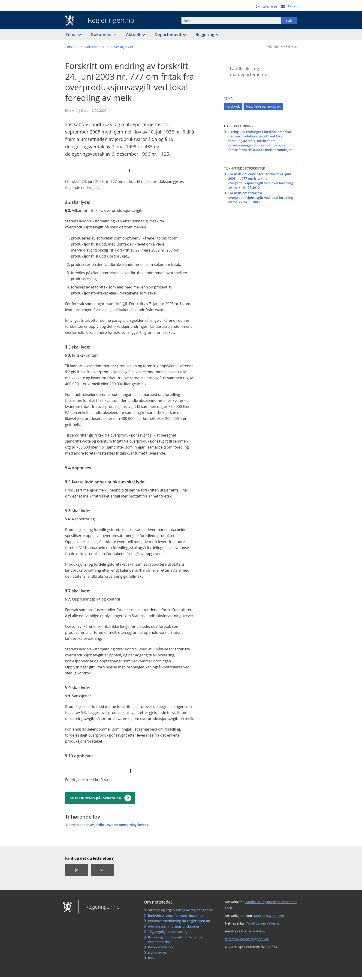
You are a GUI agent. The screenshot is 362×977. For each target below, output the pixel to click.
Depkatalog (256, 931)
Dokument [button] (102, 34)
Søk (288, 20)
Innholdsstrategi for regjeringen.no (175, 915)
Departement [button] (169, 34)
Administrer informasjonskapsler (173, 926)
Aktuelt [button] (134, 34)
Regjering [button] (205, 34)
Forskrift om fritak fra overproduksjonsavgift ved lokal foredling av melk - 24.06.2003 (260, 197)
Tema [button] (72, 34)
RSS (151, 958)
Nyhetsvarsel (158, 952)
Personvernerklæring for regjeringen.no (179, 921)
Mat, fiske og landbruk (263, 106)
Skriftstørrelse (266, 6)
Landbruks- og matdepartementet (249, 71)
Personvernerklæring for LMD (247, 939)
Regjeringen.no (107, 20)
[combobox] (231, 20)
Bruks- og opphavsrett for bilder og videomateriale (175, 939)
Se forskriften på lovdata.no (95, 798)
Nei (102, 869)
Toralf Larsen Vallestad (263, 923)
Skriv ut (291, 46)
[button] (94, 47)
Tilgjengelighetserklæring (167, 931)
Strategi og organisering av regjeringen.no (180, 910)
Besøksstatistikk (160, 947)
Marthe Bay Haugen (269, 915)
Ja (76, 869)
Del (276, 46)
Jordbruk (233, 106)
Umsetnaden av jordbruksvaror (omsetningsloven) (108, 824)
